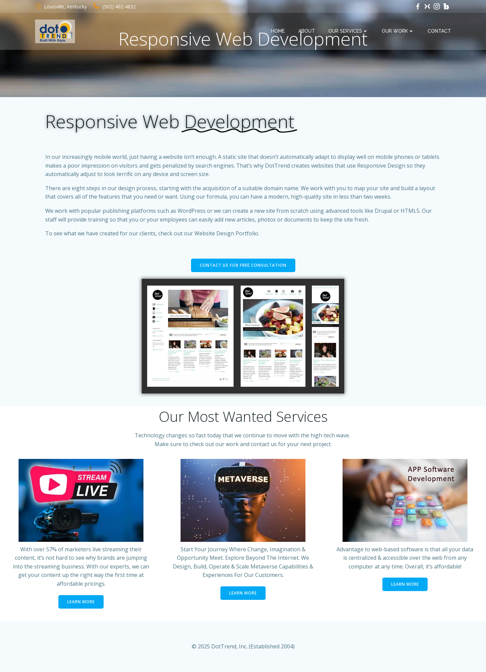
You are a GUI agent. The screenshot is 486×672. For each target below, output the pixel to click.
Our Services (348, 31)
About (306, 31)
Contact (439, 31)
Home (278, 31)
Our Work (398, 31)
